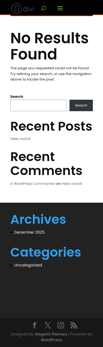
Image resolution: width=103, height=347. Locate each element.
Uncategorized (28, 265)
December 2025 (29, 232)
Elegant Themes (51, 334)
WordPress (51, 340)
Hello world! (20, 138)
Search (16, 96)
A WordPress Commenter (32, 183)
